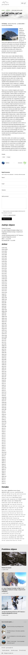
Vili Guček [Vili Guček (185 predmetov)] (11, 538)
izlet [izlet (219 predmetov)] (20, 502)
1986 (3, 316)
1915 (3, 436)
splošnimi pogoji (12, 215)
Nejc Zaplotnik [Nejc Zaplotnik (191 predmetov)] (16, 514)
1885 (3, 474)
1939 (3, 397)
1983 (3, 321)
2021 (3, 256)
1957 (3, 366)
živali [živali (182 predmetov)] (19, 540)
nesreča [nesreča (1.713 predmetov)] (5, 516)
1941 (3, 393)
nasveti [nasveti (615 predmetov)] (10, 514)
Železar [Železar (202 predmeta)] (14, 540)
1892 (3, 469)
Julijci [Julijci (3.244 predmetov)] (5, 506)
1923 (3, 424)
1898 (3, 460)
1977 (3, 332)
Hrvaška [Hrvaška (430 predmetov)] (4, 502)
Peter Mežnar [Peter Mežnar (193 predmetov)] (12, 519)
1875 (3, 478)
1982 (3, 323)
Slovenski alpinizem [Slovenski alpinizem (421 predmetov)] (16, 528)
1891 (3, 471)
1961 (3, 359)
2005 (3, 283)
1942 (3, 392)
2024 (3, 251)
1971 (3, 342)
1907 (3, 448)
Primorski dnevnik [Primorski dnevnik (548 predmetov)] (6, 525)
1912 (3, 442)
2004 (3, 285)
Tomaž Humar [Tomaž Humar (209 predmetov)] (5, 535)
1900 (3, 457)
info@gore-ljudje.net (8, 653)
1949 (3, 380)
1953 (3, 373)
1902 (3, 454)
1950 (3, 378)
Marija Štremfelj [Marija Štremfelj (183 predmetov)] (18, 509)
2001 (3, 290)
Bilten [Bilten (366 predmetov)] (17, 494)
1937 (3, 400)
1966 (3, 350)
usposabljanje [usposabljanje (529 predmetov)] (12, 537)
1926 (3, 419)
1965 (3, 352)
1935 (3, 404)
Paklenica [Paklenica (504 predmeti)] (9, 518)
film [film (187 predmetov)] (10, 497)
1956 (3, 368)
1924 (3, 423)
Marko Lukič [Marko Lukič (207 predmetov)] (5, 511)
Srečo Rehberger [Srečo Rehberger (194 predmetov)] (6, 531)
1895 (3, 464)
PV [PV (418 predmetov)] (13, 525)
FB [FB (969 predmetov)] (15, 495)
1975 (3, 335)
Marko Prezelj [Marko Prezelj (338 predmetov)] (12, 511)
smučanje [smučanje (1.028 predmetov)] (5, 530)
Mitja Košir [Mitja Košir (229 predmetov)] (20, 513)
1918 (3, 433)
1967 (3, 349)
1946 (3, 385)
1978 (3, 330)
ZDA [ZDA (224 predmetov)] (3, 540)
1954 (3, 371)
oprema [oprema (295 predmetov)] (21, 516)
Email (3, 184)
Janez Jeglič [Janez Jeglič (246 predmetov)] (13, 504)
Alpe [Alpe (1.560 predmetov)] (4, 490)
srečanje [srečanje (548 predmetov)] (21, 530)
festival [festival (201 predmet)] (19, 495)
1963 (3, 356)
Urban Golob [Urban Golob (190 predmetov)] (5, 537)
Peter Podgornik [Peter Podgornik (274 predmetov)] (20, 519)
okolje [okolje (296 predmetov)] (16, 516)
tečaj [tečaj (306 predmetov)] (12, 533)
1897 (3, 462)
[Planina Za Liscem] (14, 559)
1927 (3, 417)
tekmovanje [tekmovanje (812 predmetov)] (5, 533)
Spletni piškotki (5, 650)
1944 (3, 388)
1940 (3, 395)
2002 (3, 289)
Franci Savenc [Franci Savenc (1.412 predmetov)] (16, 497)
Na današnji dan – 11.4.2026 (8, 240)
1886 (3, 473)
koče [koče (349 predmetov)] (16, 507)
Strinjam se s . (9, 215)
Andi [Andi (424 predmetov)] (12, 492)
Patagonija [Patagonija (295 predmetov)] (16, 518)
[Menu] (23, 3)
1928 (3, 416)
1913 (3, 440)
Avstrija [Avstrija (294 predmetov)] (4, 494)
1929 (3, 414)
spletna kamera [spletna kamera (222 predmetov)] (13, 530)
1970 (3, 344)
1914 (3, 438)
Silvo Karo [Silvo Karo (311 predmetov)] (4, 526)
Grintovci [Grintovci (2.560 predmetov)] (22, 499)
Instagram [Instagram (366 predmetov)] (10, 502)
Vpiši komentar (5, 196)
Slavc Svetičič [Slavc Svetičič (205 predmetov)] (11, 526)
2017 (3, 263)
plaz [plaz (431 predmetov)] (13, 521)
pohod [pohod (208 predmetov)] (4, 523)
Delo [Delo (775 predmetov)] (4, 495)
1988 (3, 313)
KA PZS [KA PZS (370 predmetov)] (15, 506)
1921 (3, 428)
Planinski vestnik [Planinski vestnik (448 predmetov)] (6, 521)
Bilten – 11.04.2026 (6, 238)
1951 (3, 376)
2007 (3, 280)
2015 (3, 266)
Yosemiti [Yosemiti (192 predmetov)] (21, 538)
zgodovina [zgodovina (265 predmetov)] (9, 540)
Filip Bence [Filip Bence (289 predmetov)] (5, 497)
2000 (3, 292)
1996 (3, 299)
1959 (3, 363)
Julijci (8, 157)
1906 (3, 450)
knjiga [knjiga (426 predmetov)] (11, 507)
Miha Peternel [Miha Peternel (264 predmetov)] (5, 513)
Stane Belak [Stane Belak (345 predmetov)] (13, 532)
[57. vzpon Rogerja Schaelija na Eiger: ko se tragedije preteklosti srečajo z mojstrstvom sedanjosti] (14, 579)
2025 (3, 249)
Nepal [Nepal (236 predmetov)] (23, 514)
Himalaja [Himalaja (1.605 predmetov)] (17, 501)
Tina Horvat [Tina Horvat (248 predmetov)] (17, 533)
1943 (3, 390)
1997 (3, 297)
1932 (3, 409)
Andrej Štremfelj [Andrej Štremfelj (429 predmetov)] (19, 492)
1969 (3, 345)
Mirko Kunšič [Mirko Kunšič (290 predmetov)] (12, 513)
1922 (3, 426)
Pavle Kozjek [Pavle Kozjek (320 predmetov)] (5, 519)
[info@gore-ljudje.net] (2, 653)
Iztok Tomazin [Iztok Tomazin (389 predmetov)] (5, 504)
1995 (3, 301)
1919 (3, 431)
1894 (3, 466)
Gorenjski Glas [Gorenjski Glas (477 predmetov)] (14, 499)
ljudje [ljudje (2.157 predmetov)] (4, 509)
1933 (3, 407)
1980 (3, 326)
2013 (3, 270)
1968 (3, 347)
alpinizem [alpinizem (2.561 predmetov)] (6, 492)
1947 (3, 383)
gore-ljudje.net (5, 4)
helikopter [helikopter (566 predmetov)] (10, 501)
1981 (3, 325)
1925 (3, 421)
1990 (3, 309)
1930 (3, 412)
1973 (3, 338)
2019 (3, 259)
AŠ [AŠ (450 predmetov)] (8, 494)
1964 (3, 354)
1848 (3, 483)
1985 (3, 318)
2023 (3, 253)
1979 (3, 328)
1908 (3, 447)
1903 (3, 452)
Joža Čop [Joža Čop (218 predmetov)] (19, 504)
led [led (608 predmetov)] (21, 507)
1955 (3, 369)
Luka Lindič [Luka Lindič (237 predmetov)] (11, 509)
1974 (3, 337)
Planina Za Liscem (6, 228)
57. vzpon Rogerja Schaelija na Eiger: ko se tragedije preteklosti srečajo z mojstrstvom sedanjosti (12, 232)
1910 (3, 445)
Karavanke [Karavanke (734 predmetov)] (5, 507)
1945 (3, 387)
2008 (3, 278)
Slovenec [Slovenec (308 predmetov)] (18, 526)
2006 (3, 282)
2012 (3, 271)
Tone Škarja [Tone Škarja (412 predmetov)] (20, 535)
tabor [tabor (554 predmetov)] (19, 532)
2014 (3, 268)
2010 (3, 275)
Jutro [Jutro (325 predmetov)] (10, 506)
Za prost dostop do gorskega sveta (15, 626)
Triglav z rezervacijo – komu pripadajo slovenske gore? (15, 642)
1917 (3, 435)
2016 (3, 265)
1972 (3, 340)
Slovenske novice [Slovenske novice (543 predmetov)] (6, 528)
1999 (3, 294)
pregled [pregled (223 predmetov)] (21, 523)
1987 (3, 314)
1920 (3, 430)
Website (4, 190)
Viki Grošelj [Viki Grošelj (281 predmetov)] (5, 538)
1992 (3, 306)
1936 (3, 402)
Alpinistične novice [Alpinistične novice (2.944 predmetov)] (14, 490)
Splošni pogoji (14, 650)
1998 (3, 295)
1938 (3, 399)
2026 (3, 247)
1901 (3, 455)
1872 (3, 481)
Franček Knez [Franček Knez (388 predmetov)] (5, 499)
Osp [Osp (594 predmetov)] (4, 518)
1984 (3, 320)
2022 (3, 254)
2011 (3, 273)
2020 (3, 258)
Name (3, 177)
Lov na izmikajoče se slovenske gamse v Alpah (16, 637)
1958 (3, 364)
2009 (3, 277)
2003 (3, 287)
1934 (3, 406)
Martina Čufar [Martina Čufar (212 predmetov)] (19, 511)
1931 (3, 411)
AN (3, 157)
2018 (3, 261)
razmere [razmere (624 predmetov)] (23, 525)
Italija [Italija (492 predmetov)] (16, 502)
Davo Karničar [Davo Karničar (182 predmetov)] (22, 494)
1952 (3, 375)
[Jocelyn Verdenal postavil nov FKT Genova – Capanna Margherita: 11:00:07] (14, 603)
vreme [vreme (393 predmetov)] (16, 538)
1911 (3, 443)
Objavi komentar (7, 218)
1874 (3, 479)
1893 (3, 467)
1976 (3, 333)
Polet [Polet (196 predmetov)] (8, 523)
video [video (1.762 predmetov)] (20, 537)
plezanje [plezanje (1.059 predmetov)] (18, 521)
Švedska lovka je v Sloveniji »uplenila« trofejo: (16, 631)
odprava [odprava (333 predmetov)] (11, 516)
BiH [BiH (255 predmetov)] (12, 494)
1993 (3, 304)
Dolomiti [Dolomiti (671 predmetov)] (9, 495)
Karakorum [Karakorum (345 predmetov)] (21, 506)
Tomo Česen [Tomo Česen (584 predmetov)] (13, 535)
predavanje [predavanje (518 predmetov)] (14, 523)
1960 (3, 361)
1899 (3, 459)
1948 (3, 381)
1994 (3, 302)
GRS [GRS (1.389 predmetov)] (4, 501)
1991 (3, 307)
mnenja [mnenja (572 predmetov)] (4, 514)
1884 (3, 476)
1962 (3, 357)
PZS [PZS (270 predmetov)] (17, 525)
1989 (3, 311)
